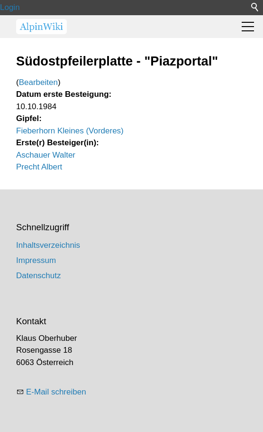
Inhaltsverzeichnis (48, 245)
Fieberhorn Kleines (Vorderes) (70, 130)
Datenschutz (38, 275)
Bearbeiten (38, 82)
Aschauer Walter (45, 155)
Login (10, 7)
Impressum (36, 260)
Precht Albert (39, 166)
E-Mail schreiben (56, 391)
